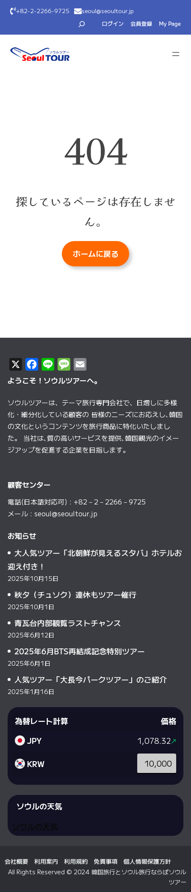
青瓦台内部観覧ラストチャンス (67, 622)
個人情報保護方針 (147, 861)
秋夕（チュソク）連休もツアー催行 (75, 594)
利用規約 (76, 861)
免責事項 (105, 861)
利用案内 (46, 861)
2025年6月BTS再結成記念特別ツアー (79, 650)
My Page (170, 23)
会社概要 (16, 861)
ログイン (113, 23)
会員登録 (141, 23)
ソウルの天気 (35, 826)
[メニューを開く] (176, 54)
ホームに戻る (96, 253)
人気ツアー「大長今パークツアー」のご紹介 (90, 679)
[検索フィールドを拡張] (81, 24)
